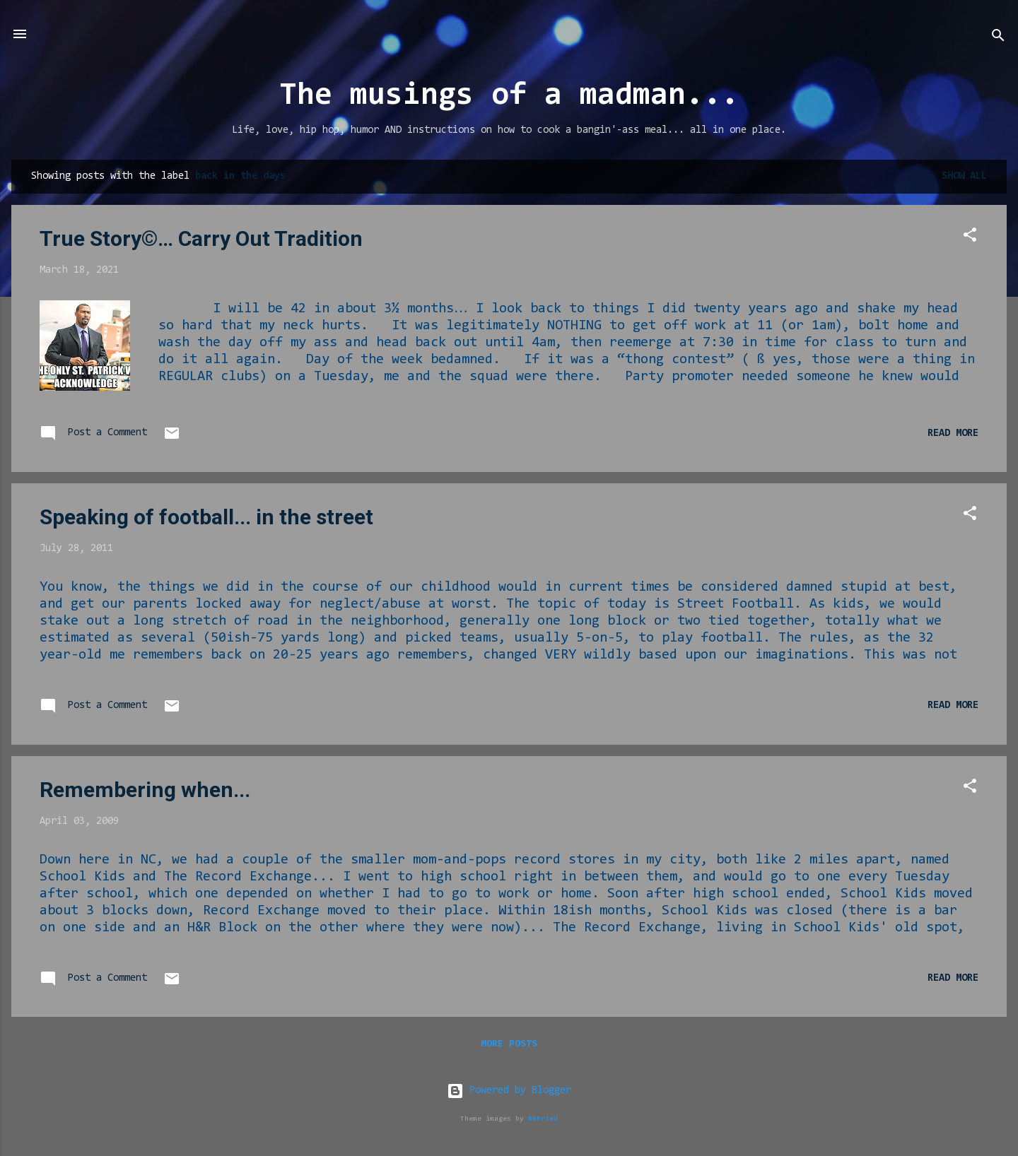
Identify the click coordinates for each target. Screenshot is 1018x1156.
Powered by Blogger (509, 1090)
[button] (969, 237)
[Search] (998, 38)
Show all (964, 176)
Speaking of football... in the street (206, 517)
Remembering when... (145, 789)
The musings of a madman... (509, 96)
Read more (953, 433)
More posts (509, 1044)
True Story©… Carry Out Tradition (201, 238)
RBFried (543, 1119)
